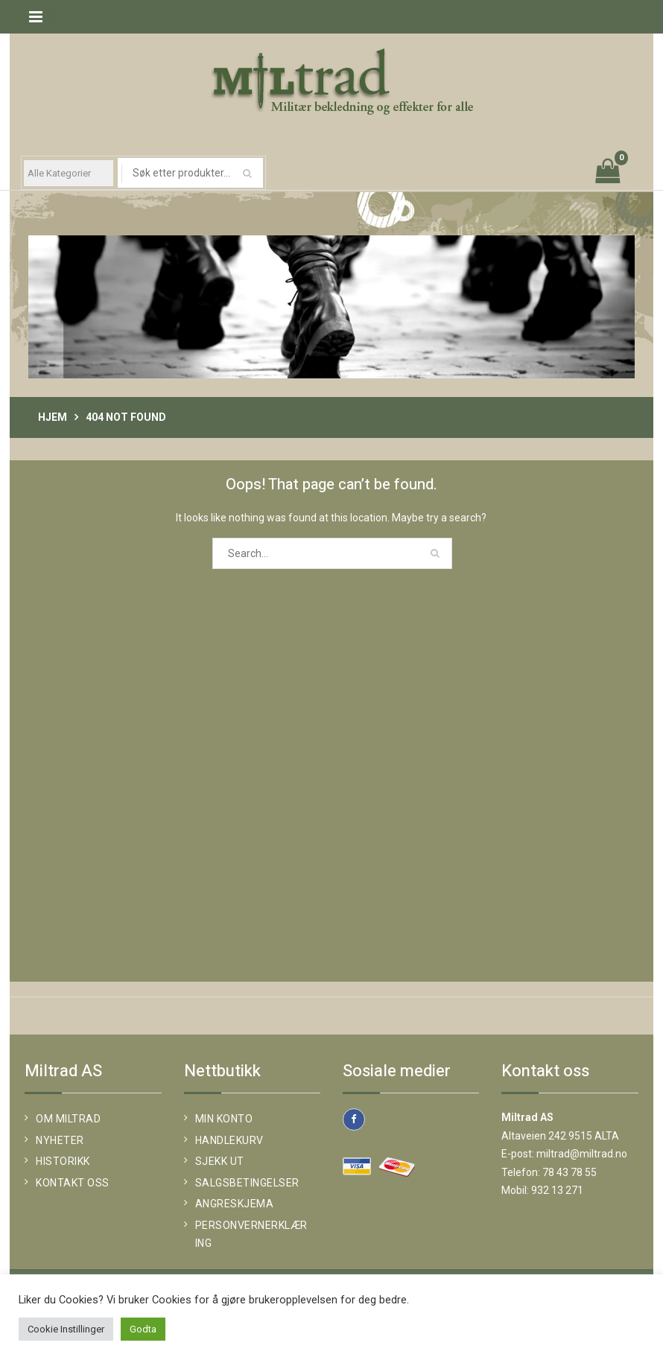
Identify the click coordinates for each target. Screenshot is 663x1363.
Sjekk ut (219, 1161)
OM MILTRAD (68, 1119)
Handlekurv (229, 1140)
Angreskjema (234, 1204)
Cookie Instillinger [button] (66, 1329)
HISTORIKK (63, 1161)
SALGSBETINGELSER (247, 1183)
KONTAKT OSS (73, 1183)
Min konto (224, 1119)
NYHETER (60, 1140)
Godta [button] (143, 1329)
